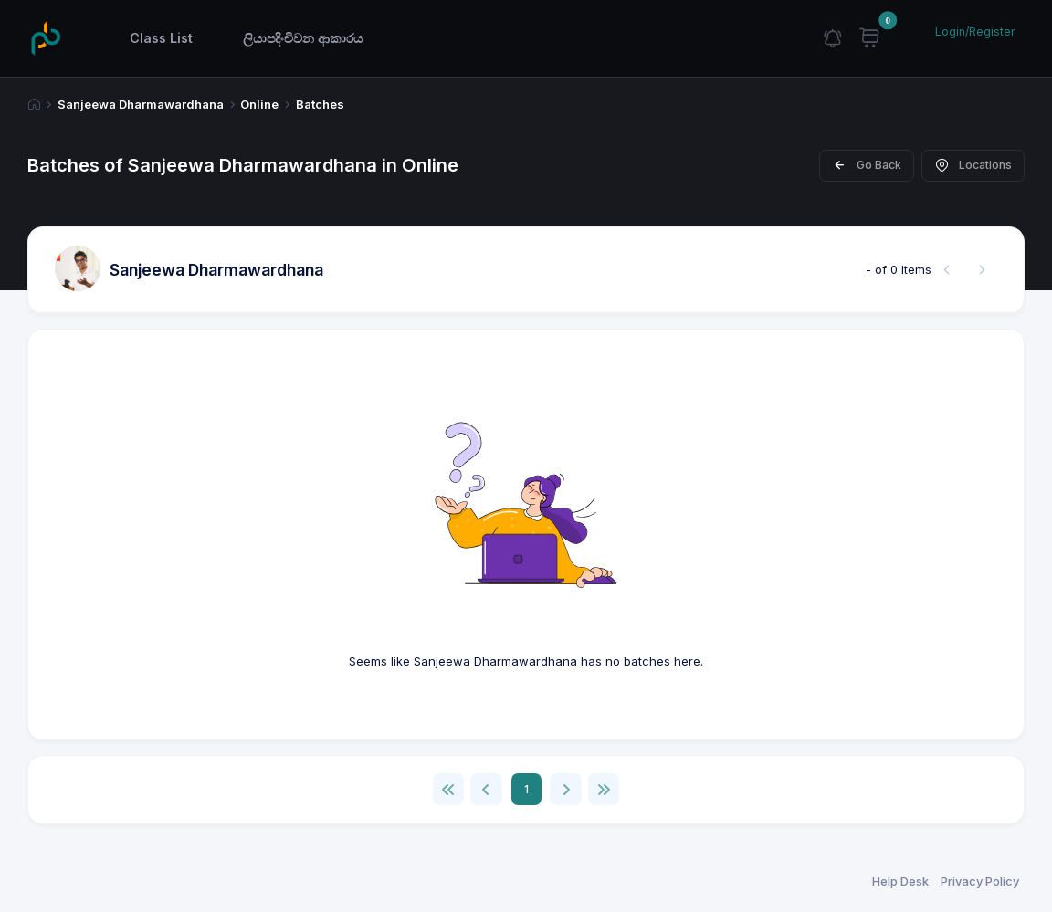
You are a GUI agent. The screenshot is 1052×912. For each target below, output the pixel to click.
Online (259, 104)
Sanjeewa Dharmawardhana (141, 104)
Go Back (866, 165)
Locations (973, 165)
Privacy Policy (980, 881)
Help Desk (900, 881)
